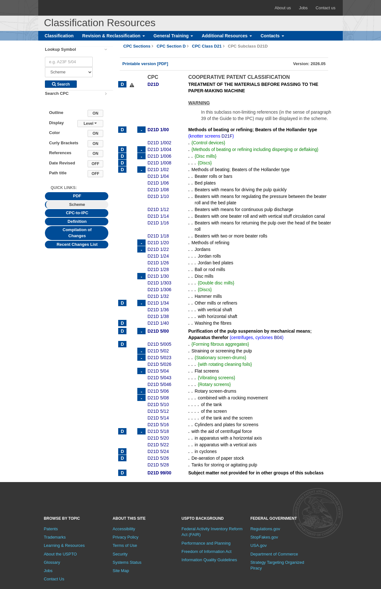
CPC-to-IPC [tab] (77, 212)
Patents (51, 528)
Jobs (303, 7)
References (60, 152)
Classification (59, 35)
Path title (58, 172)
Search (61, 84)
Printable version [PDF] (145, 63)
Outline (56, 112)
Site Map (121, 570)
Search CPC (56, 93)
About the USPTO (60, 554)
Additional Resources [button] (227, 35)
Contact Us (54, 579)
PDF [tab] (77, 195)
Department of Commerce (274, 554)
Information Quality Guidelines (209, 559)
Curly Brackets (63, 142)
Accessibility (124, 528)
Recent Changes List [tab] (77, 244)
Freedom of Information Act (207, 551)
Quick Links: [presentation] (64, 187)
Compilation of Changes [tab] (77, 232)
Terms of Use (125, 545)
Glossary (52, 562)
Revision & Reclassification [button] (113, 35)
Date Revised (62, 163)
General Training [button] (173, 35)
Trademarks (55, 537)
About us (283, 7)
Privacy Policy (126, 537)
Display (56, 122)
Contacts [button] (272, 35)
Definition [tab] (77, 221)
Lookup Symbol (60, 49)
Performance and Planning (206, 543)
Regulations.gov (265, 528)
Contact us (325, 7)
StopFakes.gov (264, 537)
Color (54, 132)
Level (90, 123)
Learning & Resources (64, 545)
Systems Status (127, 562)
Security (120, 554)
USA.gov (258, 545)
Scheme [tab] (77, 204)
